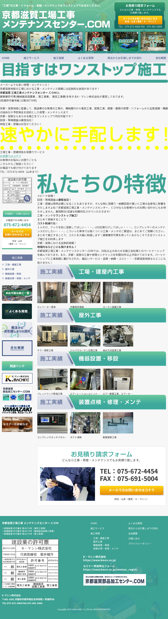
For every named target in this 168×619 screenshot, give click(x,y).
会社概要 (161, 58)
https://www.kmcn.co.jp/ (99, 560)
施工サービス (31, 58)
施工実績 (58, 58)
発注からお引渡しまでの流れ (124, 58)
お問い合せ (134, 538)
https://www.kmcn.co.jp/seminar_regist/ (110, 569)
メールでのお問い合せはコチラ (132, 490)
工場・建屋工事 (13, 264)
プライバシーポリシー (139, 543)
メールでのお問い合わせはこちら (140, 20)
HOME (6, 58)
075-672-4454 (17, 224)
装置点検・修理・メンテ (17, 278)
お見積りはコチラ (10, 156)
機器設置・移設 (13, 273)
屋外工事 (9, 268)
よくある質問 (86, 58)
